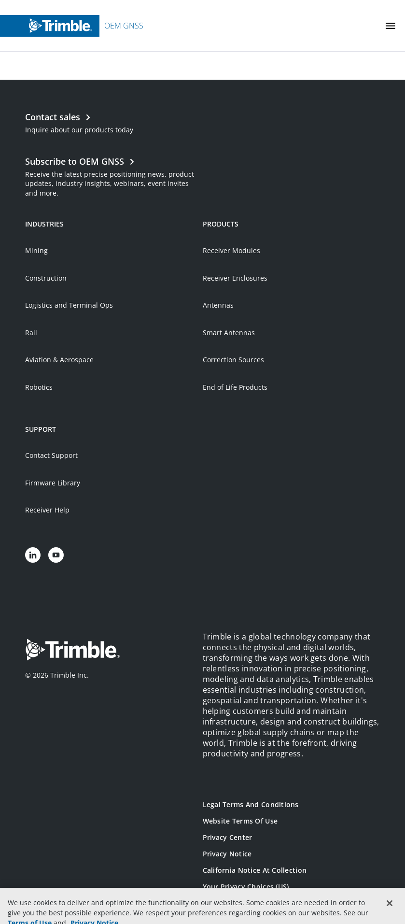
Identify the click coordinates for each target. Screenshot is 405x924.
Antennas (218, 305)
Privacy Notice (227, 853)
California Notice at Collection (255, 870)
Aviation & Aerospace (59, 359)
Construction (46, 278)
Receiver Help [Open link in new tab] (47, 509)
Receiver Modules (231, 250)
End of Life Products (235, 387)
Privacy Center (227, 837)
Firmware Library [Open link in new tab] (52, 482)
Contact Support (51, 455)
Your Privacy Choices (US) (246, 886)
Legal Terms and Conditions (251, 804)
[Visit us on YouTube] (56, 555)
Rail (31, 332)
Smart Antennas (229, 332)
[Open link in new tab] (113, 176)
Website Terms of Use (240, 820)
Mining (36, 250)
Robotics (39, 387)
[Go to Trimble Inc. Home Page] (72, 650)
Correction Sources (233, 359)
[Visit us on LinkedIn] (33, 555)
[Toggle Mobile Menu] (390, 26)
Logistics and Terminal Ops (69, 305)
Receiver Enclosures (235, 278)
